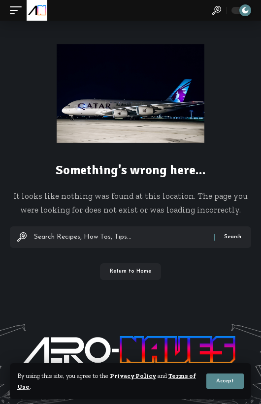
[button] (225, 381)
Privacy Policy (133, 375)
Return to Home (130, 271)
